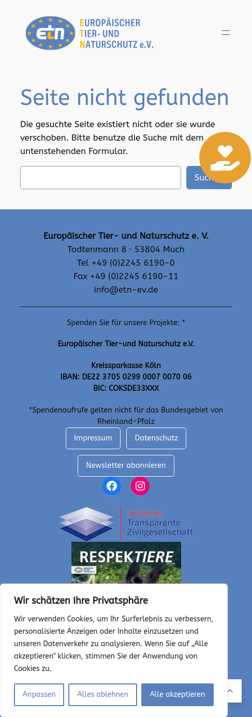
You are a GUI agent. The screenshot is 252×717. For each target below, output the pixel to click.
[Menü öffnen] (225, 32)
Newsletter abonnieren (126, 465)
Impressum (93, 438)
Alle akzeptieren (177, 694)
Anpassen (39, 694)
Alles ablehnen (102, 694)
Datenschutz (156, 438)
